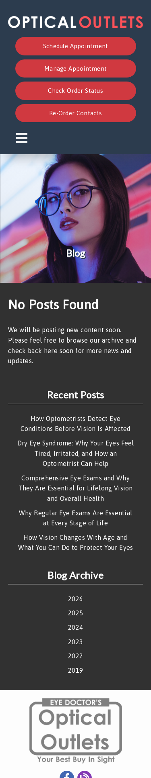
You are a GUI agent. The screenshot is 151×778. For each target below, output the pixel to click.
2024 (75, 627)
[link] (75, 25)
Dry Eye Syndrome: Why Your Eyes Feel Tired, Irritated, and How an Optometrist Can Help (75, 453)
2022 (75, 656)
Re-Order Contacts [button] (75, 113)
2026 (75, 598)
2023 (75, 641)
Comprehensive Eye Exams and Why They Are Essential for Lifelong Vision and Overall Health (76, 488)
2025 (75, 613)
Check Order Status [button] (75, 90)
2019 (75, 670)
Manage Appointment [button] (75, 68)
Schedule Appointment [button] (75, 46)
